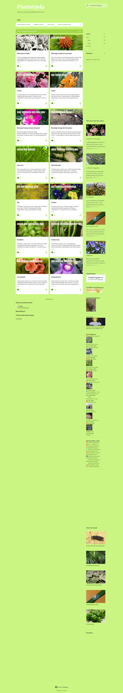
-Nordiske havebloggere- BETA (97, 466)
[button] (46, 66)
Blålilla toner (90, 431)
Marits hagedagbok (94, 336)
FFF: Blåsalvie (90, 197)
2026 (87, 37)
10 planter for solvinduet (93, 139)
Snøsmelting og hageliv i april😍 (95, 379)
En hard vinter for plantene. (94, 344)
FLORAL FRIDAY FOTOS (95, 442)
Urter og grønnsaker (64, 24)
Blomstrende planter (23, 24)
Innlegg (20, 306)
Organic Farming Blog (94, 460)
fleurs (89, 397)
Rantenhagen (92, 402)
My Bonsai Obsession (94, 449)
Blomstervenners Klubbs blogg (97, 382)
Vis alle (89, 435)
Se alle (79, 31)
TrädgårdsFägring (93, 446)
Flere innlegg (49, 299)
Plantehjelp (30, 6)
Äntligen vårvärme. (92, 356)
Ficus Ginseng (90, 624)
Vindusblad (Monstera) (92, 565)
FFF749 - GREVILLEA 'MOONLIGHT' (97, 444)
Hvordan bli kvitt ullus (92, 226)
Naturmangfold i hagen (93, 394)
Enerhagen (91, 423)
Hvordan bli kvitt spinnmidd (94, 585)
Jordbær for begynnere (92, 168)
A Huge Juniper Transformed (95, 451)
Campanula (89, 255)
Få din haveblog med (92, 465)
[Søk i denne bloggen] (98, 5)
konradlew (64, 690)
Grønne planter (38, 24)
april (89, 40)
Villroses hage (92, 359)
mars (89, 43)
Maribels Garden (93, 347)
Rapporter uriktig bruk (93, 59)
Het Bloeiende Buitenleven (96, 456)
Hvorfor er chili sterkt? (93, 420)
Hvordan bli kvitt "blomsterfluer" (95, 546)
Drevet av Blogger (61, 687)
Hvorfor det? (91, 412)
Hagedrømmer (92, 370)
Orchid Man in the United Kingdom (98, 453)
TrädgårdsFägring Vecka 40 (94, 448)
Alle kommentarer (23, 308)
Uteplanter (50, 24)
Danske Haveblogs (93, 463)
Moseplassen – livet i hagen (96, 392)
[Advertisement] (49, 332)
